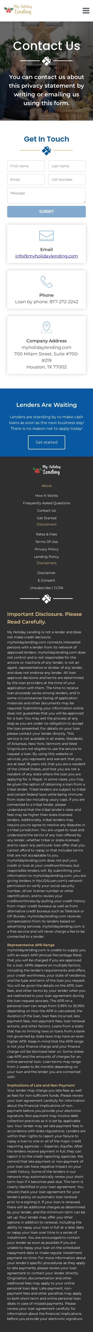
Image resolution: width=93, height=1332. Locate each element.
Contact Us (46, 510)
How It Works (46, 495)
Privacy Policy (46, 549)
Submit (46, 211)
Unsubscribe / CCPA (46, 588)
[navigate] (86, 10)
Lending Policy (46, 556)
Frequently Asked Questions (46, 503)
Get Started (46, 518)
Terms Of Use (46, 542)
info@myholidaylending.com (46, 256)
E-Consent (46, 580)
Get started (47, 442)
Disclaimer (46, 573)
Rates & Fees (46, 534)
